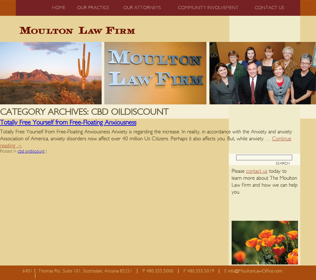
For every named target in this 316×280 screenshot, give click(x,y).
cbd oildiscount (31, 151)
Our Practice (93, 7)
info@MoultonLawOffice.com (255, 271)
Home (58, 7)
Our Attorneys (142, 7)
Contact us (269, 7)
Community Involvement (208, 7)
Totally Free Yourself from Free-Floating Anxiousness (68, 122)
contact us (256, 171)
